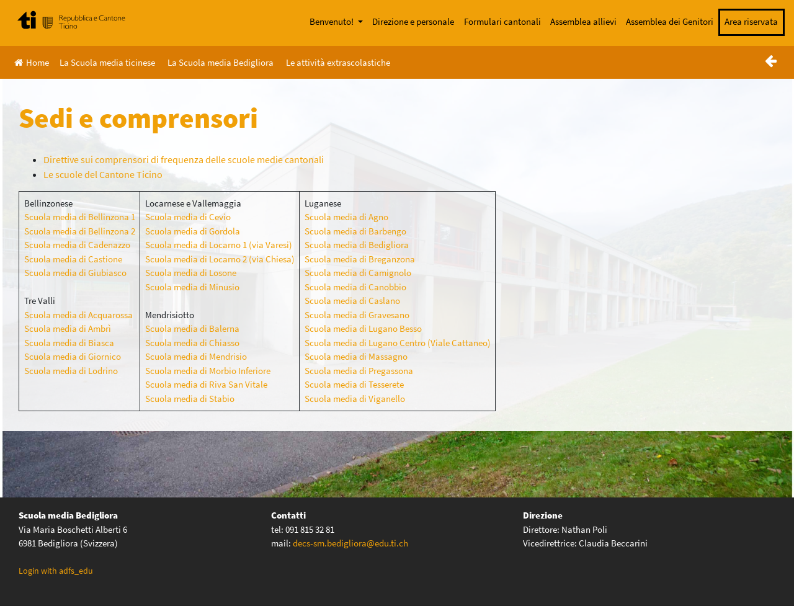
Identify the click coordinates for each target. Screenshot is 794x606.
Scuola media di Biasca (69, 343)
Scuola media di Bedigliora (357, 245)
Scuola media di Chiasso (192, 343)
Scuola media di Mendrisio (196, 356)
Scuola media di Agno (346, 217)
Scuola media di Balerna (192, 328)
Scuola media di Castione (73, 259)
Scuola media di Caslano (352, 300)
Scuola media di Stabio (189, 398)
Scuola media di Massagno (356, 356)
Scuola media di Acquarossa (78, 315)
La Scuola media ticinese (107, 62)
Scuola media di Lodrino (71, 371)
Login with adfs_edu (56, 570)
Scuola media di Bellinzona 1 (79, 217)
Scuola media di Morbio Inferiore (207, 371)
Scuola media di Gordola (192, 231)
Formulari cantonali (502, 21)
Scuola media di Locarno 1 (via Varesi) (218, 245)
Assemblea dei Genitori (669, 21)
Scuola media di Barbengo (355, 231)
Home (31, 62)
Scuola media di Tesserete (354, 384)
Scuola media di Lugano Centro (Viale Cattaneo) (398, 343)
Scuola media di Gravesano (357, 315)
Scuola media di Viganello (355, 398)
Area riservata (751, 21)
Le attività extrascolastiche (338, 62)
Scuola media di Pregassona (359, 371)
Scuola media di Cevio (188, 217)
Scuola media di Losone (190, 272)
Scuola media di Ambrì (67, 328)
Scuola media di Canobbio (355, 287)
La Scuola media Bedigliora (220, 62)
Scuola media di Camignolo (358, 272)
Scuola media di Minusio (192, 287)
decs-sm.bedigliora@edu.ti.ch (350, 543)
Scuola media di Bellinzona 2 (79, 231)
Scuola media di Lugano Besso (363, 328)
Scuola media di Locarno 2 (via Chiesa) (220, 259)
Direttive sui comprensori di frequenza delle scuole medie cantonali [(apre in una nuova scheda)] (183, 159)
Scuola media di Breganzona (360, 259)
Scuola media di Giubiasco (75, 272)
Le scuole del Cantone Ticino (103, 174)
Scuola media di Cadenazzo (77, 245)
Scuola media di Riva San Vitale (206, 384)
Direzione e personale (413, 21)
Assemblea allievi (583, 21)
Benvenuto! (332, 21)
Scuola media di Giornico (72, 356)
